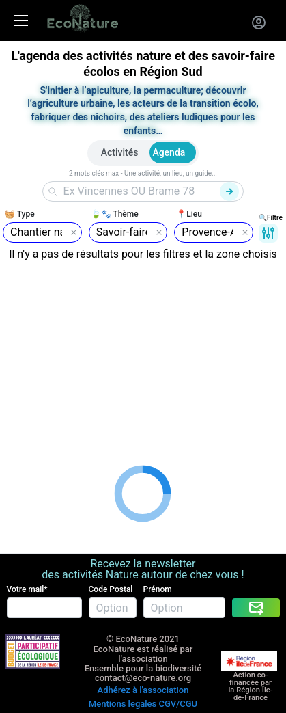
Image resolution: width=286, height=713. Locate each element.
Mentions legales (122, 704)
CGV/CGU (177, 704)
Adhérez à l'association (143, 690)
